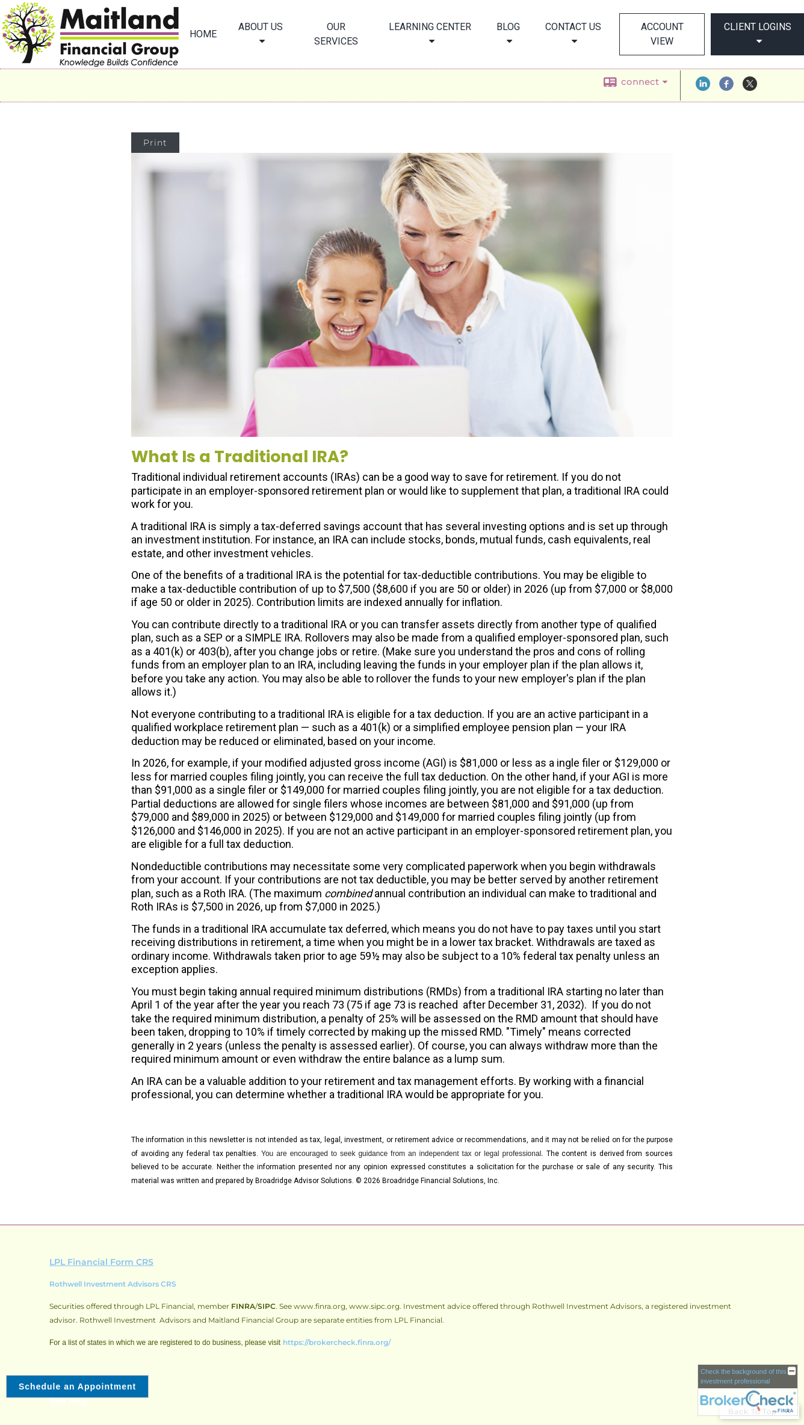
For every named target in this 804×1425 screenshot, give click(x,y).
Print (155, 142)
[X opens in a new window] (750, 87)
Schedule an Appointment (77, 1386)
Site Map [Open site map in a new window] (68, 1401)
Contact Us (573, 26)
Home (203, 34)
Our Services (336, 34)
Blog (508, 26)
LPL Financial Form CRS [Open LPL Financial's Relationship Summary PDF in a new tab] (101, 1262)
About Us (260, 26)
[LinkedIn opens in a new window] (703, 87)
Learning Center (430, 26)
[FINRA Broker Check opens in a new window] (747, 1390)
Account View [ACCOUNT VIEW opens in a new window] (662, 34)
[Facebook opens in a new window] (726, 87)
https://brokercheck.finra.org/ (337, 1342)
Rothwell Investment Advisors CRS (112, 1283)
